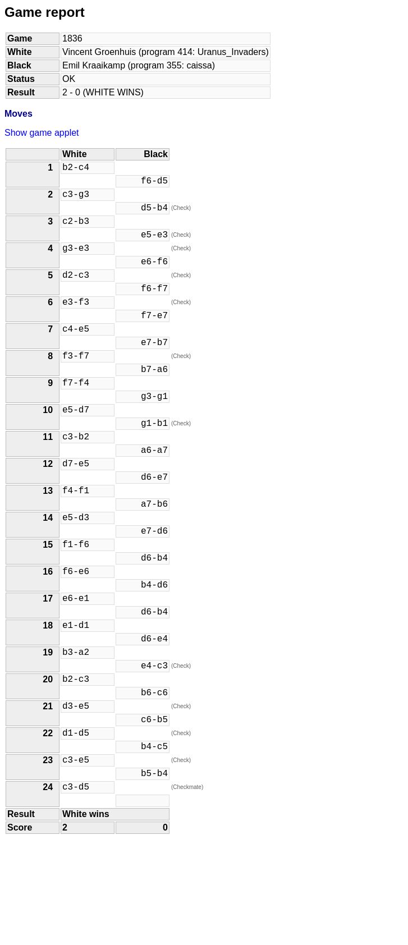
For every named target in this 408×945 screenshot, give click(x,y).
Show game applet (41, 132)
